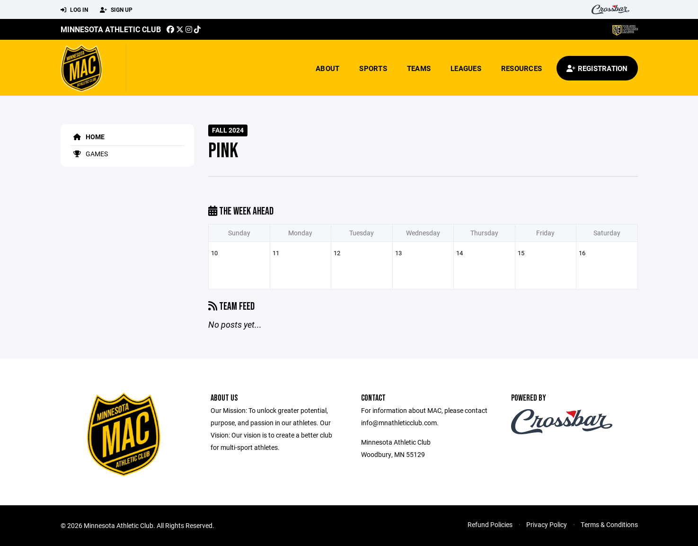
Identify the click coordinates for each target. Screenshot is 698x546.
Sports (373, 68)
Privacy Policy (546, 524)
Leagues (466, 68)
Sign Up (116, 10)
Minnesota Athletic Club (111, 29)
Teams (419, 68)
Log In (74, 10)
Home (87, 136)
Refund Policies (490, 524)
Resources (521, 68)
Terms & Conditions (609, 524)
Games (89, 153)
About (327, 68)
